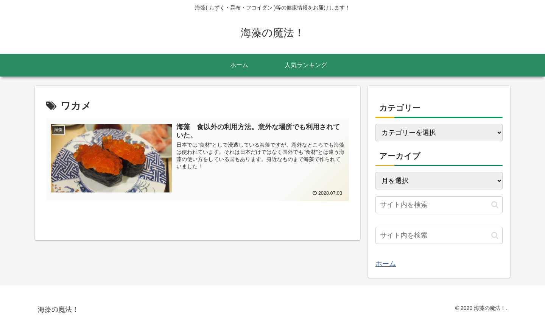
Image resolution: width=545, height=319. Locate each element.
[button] (494, 204)
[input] (439, 204)
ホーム (385, 263)
